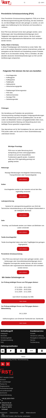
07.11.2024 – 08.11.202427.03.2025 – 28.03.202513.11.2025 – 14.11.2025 (23, 290)
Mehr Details (23, 301)
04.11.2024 (23, 313)
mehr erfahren (23, 179)
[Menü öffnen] (25, 3)
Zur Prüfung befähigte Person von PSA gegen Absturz (19, 282)
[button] (3, 415)
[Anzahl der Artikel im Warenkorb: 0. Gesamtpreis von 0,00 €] (41, 2)
